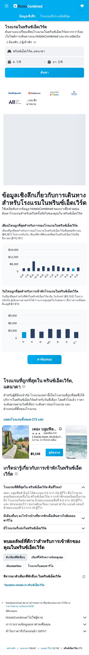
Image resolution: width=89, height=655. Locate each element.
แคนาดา (24, 648)
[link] (44, 359)
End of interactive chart (6, 341)
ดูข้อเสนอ (54, 452)
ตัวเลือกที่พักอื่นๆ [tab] (15, 557)
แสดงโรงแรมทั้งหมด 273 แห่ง (23, 419)
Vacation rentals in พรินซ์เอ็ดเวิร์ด (24, 585)
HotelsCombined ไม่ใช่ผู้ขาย (46, 617)
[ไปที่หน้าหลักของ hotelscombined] (28, 6)
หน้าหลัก (11, 648)
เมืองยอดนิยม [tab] (13, 566)
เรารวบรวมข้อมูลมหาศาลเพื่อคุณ (46, 624)
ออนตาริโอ (46, 648)
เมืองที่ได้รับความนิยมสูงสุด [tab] (47, 557)
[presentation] (23, 386)
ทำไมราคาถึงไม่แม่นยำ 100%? (46, 631)
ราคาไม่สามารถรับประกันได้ (20, 606)
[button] (6, 6)
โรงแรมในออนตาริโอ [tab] (40, 566)
